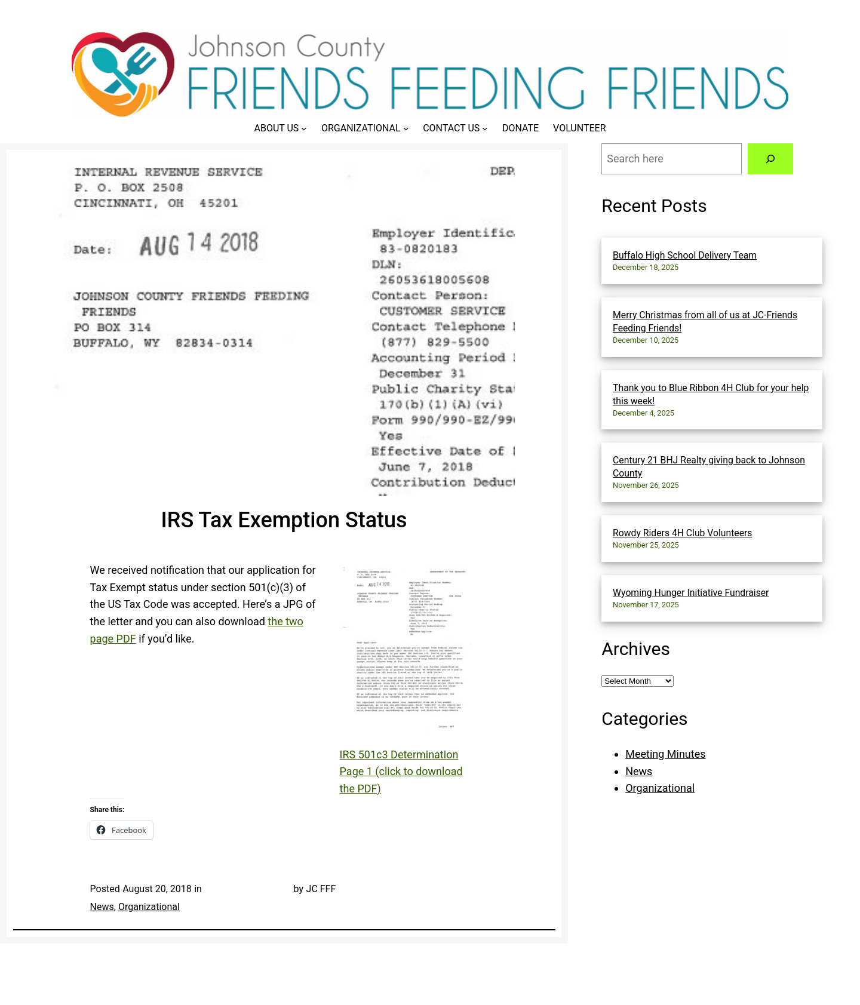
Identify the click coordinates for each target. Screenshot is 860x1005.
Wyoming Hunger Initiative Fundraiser (691, 592)
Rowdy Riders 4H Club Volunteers (682, 533)
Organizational (149, 906)
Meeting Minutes (665, 754)
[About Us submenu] (304, 128)
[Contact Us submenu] (485, 128)
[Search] (770, 158)
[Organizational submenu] (406, 128)
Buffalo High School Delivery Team (685, 255)
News (102, 906)
